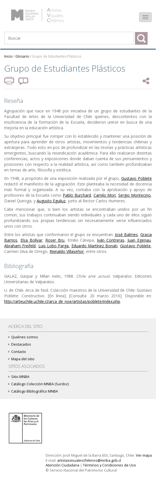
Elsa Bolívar (31, 240)
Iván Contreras (110, 240)
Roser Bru (54, 240)
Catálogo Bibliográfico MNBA (33, 391)
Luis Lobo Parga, (54, 245)
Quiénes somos (23, 337)
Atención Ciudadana (62, 465)
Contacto (17, 351)
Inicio (8, 56)
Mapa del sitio (21, 359)
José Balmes (126, 234)
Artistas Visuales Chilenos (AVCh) (44, 12)
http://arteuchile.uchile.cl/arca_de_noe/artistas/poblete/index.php (62, 301)
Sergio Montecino (134, 195)
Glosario (22, 56)
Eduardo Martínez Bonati (94, 245)
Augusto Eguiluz (51, 200)
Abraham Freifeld (20, 245)
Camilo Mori (105, 195)
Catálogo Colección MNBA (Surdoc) (38, 384)
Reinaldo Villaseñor (67, 251)
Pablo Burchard (77, 195)
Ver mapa (144, 455)
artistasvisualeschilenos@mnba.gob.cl (89, 460)
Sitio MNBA (18, 376)
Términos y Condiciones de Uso (109, 465)
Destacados (19, 344)
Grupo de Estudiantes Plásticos (56, 56)
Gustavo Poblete (136, 178)
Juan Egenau (139, 240)
